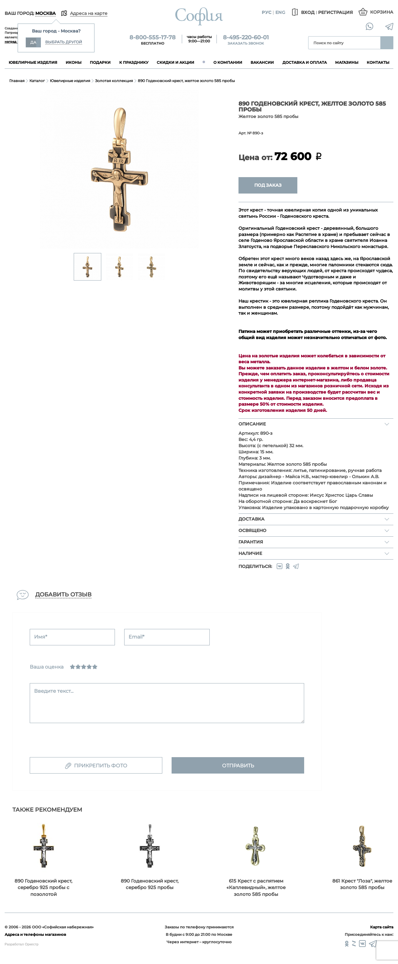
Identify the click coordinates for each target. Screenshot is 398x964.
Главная (16, 80)
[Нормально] (83, 666)
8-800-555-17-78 (152, 37)
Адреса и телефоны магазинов (35, 934)
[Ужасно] (72, 666)
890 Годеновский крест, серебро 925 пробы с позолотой (43, 887)
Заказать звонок (246, 43)
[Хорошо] (89, 666)
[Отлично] (94, 666)
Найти (386, 42)
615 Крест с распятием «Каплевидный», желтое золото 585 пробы (256, 887)
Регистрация (335, 12)
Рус (266, 12)
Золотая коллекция (114, 80)
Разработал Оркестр (21, 944)
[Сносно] (78, 666)
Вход (302, 12)
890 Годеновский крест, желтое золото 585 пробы (186, 80)
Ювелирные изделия (70, 80)
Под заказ (268, 185)
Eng (280, 12)
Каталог (37, 80)
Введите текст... (53, 691)
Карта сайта (381, 927)
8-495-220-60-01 (246, 37)
